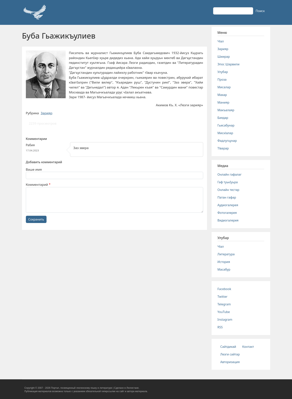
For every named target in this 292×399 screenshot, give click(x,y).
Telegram (224, 304)
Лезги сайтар (230, 354)
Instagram (225, 319)
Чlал (221, 41)
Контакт (248, 347)
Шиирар (224, 56)
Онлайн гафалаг (230, 174)
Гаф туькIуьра (228, 182)
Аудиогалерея (228, 205)
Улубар (223, 72)
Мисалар (224, 87)
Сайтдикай (228, 347)
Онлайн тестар (228, 190)
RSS (220, 327)
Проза (222, 79)
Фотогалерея (227, 213)
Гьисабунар (226, 125)
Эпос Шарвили (229, 64)
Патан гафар (227, 197)
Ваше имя (34, 169)
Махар (222, 95)
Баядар (223, 118)
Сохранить (36, 219)
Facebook (224, 289)
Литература (226, 254)
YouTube (224, 312)
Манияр (223, 102)
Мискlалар (225, 133)
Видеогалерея (228, 220)
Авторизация (230, 362)
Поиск (260, 11)
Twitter (222, 296)
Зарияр (46, 113)
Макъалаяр (226, 110)
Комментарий (37, 184)
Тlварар (223, 148)
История (224, 262)
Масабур (224, 269)
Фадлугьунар (227, 141)
